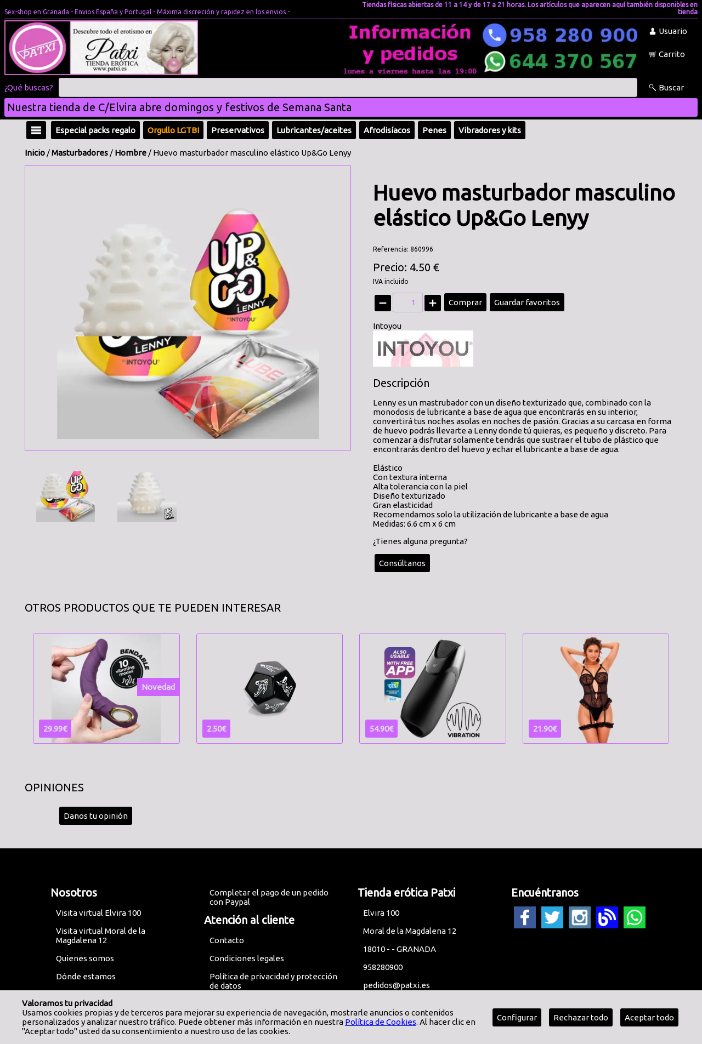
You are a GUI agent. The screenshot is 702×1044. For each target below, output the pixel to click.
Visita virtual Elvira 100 (98, 912)
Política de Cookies (380, 1021)
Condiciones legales (247, 958)
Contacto (227, 940)
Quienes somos (85, 958)
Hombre (130, 152)
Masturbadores (80, 152)
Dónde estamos (86, 976)
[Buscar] (348, 88)
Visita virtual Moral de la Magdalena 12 (100, 935)
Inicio (35, 152)
